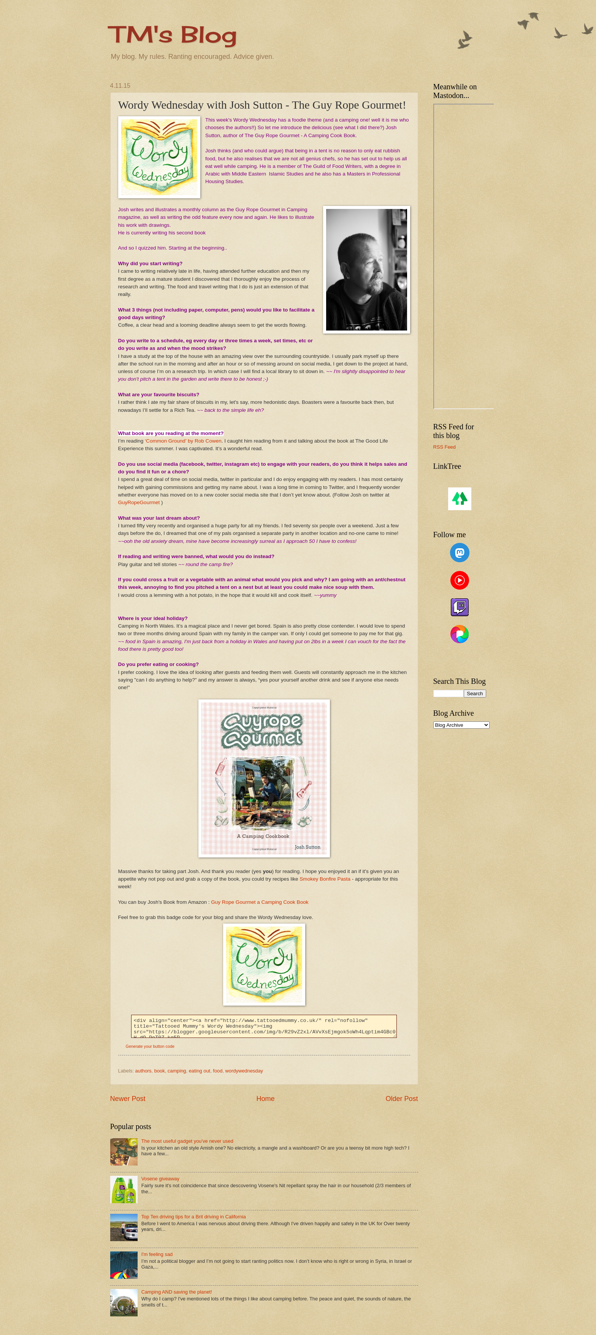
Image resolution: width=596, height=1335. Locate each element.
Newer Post (128, 1098)
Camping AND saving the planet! (176, 1292)
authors (143, 1071)
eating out (200, 1071)
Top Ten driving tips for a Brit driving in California (193, 1217)
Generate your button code (150, 1046)
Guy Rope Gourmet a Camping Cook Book (259, 902)
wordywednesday (244, 1071)
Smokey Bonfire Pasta (325, 879)
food (217, 1071)
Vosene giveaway (160, 1179)
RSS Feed (444, 447)
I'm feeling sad (157, 1254)
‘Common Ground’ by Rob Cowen (182, 441)
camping (177, 1071)
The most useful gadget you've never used (187, 1141)
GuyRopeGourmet (139, 502)
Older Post (401, 1098)
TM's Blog (173, 34)
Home (265, 1098)
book (159, 1071)
